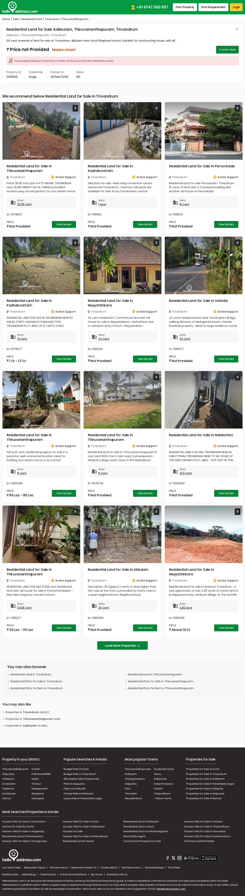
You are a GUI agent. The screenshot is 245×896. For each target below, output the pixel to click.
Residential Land (32, 19)
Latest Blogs (29, 874)
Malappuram (40, 788)
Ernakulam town (164, 769)
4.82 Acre (186, 608)
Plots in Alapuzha (74, 784)
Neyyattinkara (133, 798)
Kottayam (8, 779)
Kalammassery (163, 784)
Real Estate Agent (134, 836)
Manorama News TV (84, 867)
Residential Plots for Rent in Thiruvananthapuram (161, 688)
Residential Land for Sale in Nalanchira (201, 435)
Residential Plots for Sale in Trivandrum (36, 681)
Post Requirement (213, 7)
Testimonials (48, 874)
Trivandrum (52, 19)
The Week (174, 867)
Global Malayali (154, 867)
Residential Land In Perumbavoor (22, 836)
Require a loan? (64, 49)
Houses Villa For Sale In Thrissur (203, 821)
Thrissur (36, 784)
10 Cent (22, 339)
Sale (16, 19)
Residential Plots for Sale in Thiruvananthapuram (160, 681)
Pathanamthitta (41, 774)
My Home (97, 874)
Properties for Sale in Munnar (204, 798)
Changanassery (135, 779)
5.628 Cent (24, 608)
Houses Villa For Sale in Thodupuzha (24, 841)
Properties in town (33, 719)
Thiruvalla (131, 793)
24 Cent (103, 339)
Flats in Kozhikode (75, 788)
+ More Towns (163, 798)
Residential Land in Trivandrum (31, 674)
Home (6, 19)
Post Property (185, 7)
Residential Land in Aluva (138, 826)
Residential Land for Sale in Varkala (198, 300)
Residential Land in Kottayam (141, 821)
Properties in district (27, 712)
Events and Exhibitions (73, 874)
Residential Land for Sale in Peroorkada (202, 166)
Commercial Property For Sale (142, 841)
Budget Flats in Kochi (76, 769)
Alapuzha (8, 774)
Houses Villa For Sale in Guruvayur (205, 831)
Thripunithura (162, 793)
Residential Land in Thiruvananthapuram (155, 674)
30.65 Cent (24, 204)
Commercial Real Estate (199, 841)
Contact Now (227, 49)
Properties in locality (26, 726)
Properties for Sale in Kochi (202, 769)
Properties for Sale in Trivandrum (206, 774)
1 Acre (102, 204)
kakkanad (160, 779)
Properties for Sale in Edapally (204, 788)
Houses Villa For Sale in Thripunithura (206, 826)
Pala (127, 788)
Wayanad (38, 793)
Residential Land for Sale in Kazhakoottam (110, 168)
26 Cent (103, 608)
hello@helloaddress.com (170, 888)
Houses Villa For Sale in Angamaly (23, 831)
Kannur (6, 798)
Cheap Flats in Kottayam (79, 793)
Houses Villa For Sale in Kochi (81, 821)
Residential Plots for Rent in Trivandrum (37, 688)
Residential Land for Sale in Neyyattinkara (110, 303)
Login (236, 7)
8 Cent (21, 473)
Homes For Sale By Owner (18, 826)
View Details (63, 224)
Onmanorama (58, 867)
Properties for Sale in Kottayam (205, 779)
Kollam (36, 769)
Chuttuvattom (109, 867)
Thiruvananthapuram (15, 769)
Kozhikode (9, 793)
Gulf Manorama (131, 867)
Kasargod (38, 798)
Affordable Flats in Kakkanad (81, 779)
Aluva (157, 774)
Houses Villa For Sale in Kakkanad (84, 826)
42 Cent (185, 339)
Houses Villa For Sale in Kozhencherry (207, 836)
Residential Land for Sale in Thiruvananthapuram (29, 168)
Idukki (35, 779)
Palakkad (8, 788)
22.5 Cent (186, 473)
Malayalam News (35, 867)
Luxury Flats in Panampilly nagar (83, 798)
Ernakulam (9, 784)
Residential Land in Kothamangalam (145, 831)
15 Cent (184, 204)
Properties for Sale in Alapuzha (205, 793)
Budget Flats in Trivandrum (80, 774)
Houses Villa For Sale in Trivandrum (23, 821)
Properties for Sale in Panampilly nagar (210, 784)
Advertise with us (117, 874)
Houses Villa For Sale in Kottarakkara (85, 836)
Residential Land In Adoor (78, 841)
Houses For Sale (73, 831)
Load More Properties (122, 646)
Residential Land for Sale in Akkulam (118, 569)
